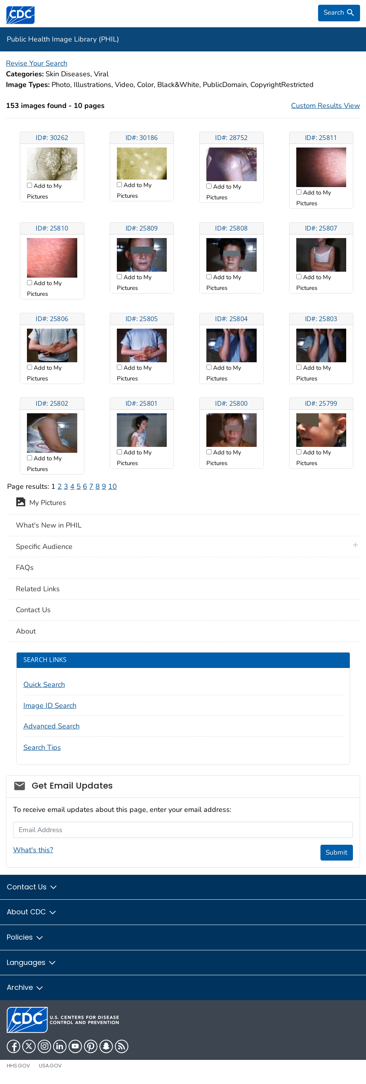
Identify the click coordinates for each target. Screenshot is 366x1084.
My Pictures (41, 503)
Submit (336, 852)
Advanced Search (51, 726)
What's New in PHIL (49, 525)
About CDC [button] (32, 912)
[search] (339, 13)
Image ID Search (49, 705)
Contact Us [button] (32, 887)
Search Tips (42, 747)
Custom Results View (325, 105)
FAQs (25, 567)
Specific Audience (44, 546)
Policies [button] (25, 937)
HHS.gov (18, 1065)
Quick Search (44, 684)
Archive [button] (25, 987)
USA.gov (50, 1065)
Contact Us (33, 610)
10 (112, 486)
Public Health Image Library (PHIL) (63, 39)
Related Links (38, 589)
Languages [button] (32, 962)
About (26, 631)
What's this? (33, 850)
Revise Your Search (36, 63)
